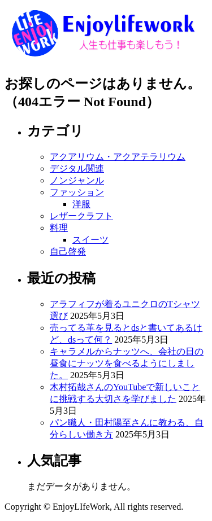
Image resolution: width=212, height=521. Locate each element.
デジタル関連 (77, 168)
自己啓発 (68, 251)
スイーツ (90, 239)
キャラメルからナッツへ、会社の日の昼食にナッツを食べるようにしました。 (127, 363)
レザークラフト (81, 216)
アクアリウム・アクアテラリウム (117, 156)
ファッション (77, 192)
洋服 (81, 204)
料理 (59, 228)
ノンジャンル (77, 180)
